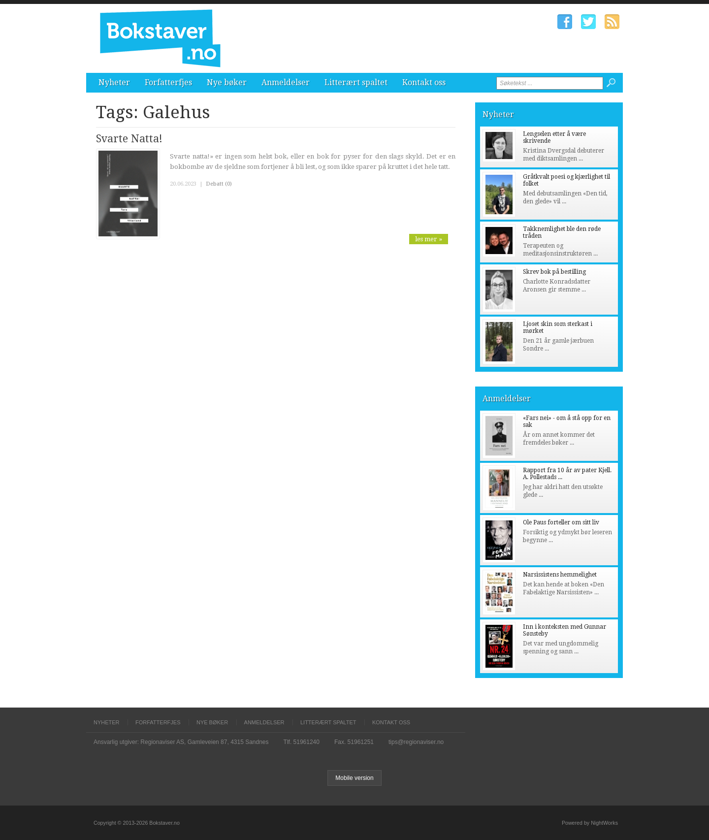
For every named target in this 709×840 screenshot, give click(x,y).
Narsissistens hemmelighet (560, 574)
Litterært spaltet (355, 82)
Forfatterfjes (168, 82)
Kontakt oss (424, 82)
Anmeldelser (285, 82)
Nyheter (114, 82)
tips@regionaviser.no (416, 742)
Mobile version (354, 778)
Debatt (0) (219, 184)
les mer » (428, 239)
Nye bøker (227, 82)
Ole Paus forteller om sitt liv (561, 522)
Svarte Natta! (129, 138)
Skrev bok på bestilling (554, 271)
